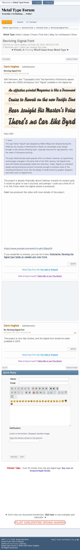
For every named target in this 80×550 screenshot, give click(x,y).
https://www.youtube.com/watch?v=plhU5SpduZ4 (28, 248)
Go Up (4, 368)
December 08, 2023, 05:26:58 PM (17, 332)
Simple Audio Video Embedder (12, 541)
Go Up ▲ (75, 539)
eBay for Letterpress (60, 34)
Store (74, 34)
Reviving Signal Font (12, 71)
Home (18, 34)
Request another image (39, 433)
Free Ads (43, 34)
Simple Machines (22, 539)
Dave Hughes (11, 66)
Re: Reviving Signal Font (14, 330)
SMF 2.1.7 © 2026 (8, 539)
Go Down (6, 59)
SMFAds (4, 543)
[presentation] (28, 448)
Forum (34, 34)
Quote (72, 264)
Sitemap (23, 544)
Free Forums (14, 543)
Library (26, 34)
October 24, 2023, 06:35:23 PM (16, 73)
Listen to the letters (18, 433)
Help (53, 539)
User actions (71, 59)
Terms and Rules (63, 539)
